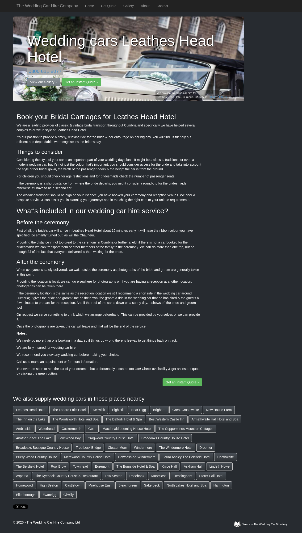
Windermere (143, 447)
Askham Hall (193, 466)
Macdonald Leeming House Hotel (127, 429)
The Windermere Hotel (175, 447)
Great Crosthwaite (185, 410)
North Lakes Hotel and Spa (186, 485)
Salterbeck (152, 485)
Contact (162, 6)
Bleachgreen (127, 485)
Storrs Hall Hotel (211, 476)
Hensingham (183, 476)
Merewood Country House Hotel (87, 457)
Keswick (99, 410)
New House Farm (219, 410)
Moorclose (159, 476)
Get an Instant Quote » (81, 82)
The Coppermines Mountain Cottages (185, 429)
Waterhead (46, 429)
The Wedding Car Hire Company (47, 6)
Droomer (205, 447)
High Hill (118, 410)
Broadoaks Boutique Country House (42, 447)
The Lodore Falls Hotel (69, 410)
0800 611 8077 (45, 71)
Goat (91, 429)
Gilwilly (68, 495)
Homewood (24, 485)
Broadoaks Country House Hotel (165, 438)
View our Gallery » (43, 82)
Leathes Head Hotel (30, 410)
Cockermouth (71, 429)
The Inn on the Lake (31, 419)
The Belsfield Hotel (30, 466)
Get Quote (108, 6)
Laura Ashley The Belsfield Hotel (186, 457)
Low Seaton (113, 476)
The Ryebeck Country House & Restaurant (66, 476)
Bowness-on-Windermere (136, 457)
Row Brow (58, 466)
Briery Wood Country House (36, 457)
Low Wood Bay (70, 438)
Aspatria (22, 476)
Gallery (128, 6)
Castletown (73, 485)
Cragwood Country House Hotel (111, 438)
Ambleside (23, 429)
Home (89, 6)
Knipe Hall (169, 466)
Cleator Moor (117, 447)
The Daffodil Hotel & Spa (123, 419)
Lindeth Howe (219, 466)
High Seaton (49, 485)
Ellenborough (26, 495)
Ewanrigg (49, 495)
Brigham (159, 410)
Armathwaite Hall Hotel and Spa (215, 419)
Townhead (80, 466)
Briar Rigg (138, 410)
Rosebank (136, 476)
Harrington (221, 485)
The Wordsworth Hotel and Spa (75, 419)
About (145, 6)
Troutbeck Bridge (88, 447)
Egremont (102, 466)
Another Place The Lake (33, 438)
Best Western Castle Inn (167, 419)
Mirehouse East (99, 485)
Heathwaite (225, 457)
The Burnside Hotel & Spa (135, 466)
